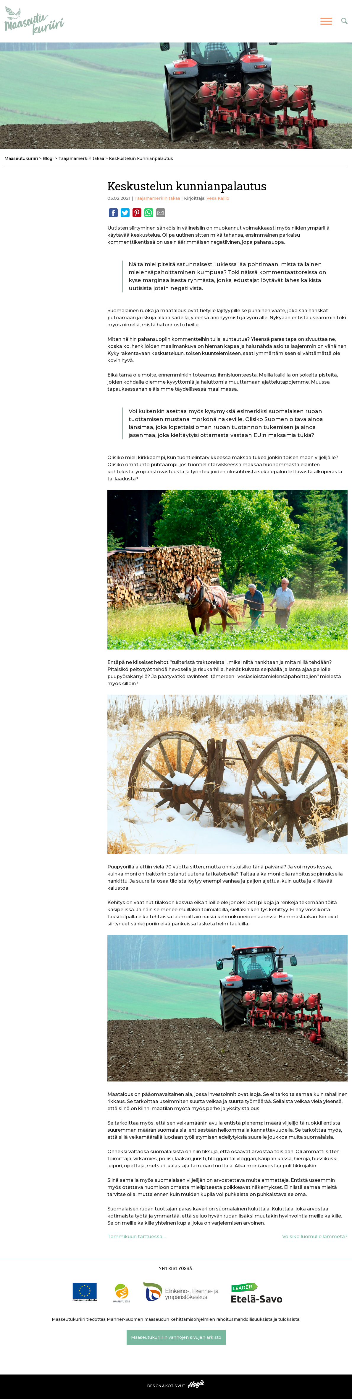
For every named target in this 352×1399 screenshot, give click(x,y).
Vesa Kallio (217, 198)
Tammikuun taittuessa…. (137, 1236)
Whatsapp (148, 212)
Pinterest (137, 212)
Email (160, 212)
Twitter (125, 212)
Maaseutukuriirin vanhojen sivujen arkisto (176, 1337)
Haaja (196, 1384)
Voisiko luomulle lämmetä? (315, 1236)
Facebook (113, 212)
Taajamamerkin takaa (157, 198)
